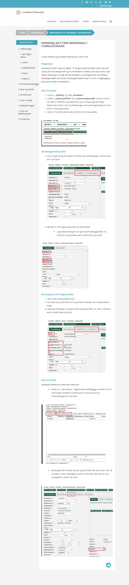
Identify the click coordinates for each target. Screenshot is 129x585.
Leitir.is (25, 62)
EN (106, 2)
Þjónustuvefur (99, 21)
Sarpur (25, 73)
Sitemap (86, 2)
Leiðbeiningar (37, 32)
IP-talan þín (25, 119)
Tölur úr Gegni (26, 100)
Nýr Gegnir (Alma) (25, 55)
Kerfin (86, 21)
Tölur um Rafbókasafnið (24, 112)
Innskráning (106, 5)
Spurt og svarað (27, 89)
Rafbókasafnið (28, 68)
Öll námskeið (25, 94)
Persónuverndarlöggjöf (28, 84)
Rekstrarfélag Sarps (69, 21)
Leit (110, 21)
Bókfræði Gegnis (27, 105)
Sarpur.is (26, 78)
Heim (22, 32)
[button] (111, 2)
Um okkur (51, 21)
